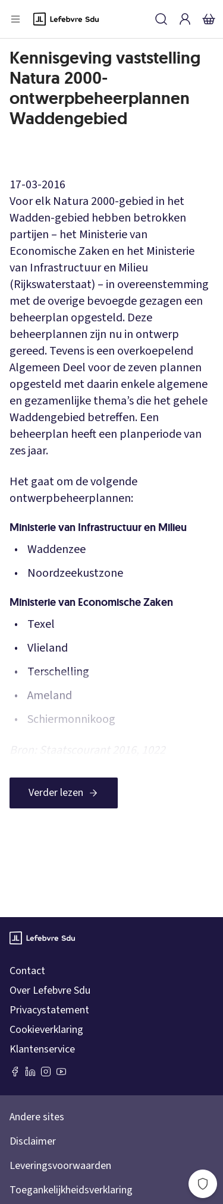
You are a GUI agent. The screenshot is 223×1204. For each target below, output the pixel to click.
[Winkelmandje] (209, 19)
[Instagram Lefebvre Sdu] (45, 1071)
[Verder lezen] (64, 793)
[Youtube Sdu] (61, 1071)
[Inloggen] (185, 19)
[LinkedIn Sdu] (30, 1071)
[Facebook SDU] (15, 1071)
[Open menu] (15, 19)
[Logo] (66, 19)
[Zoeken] (161, 19)
